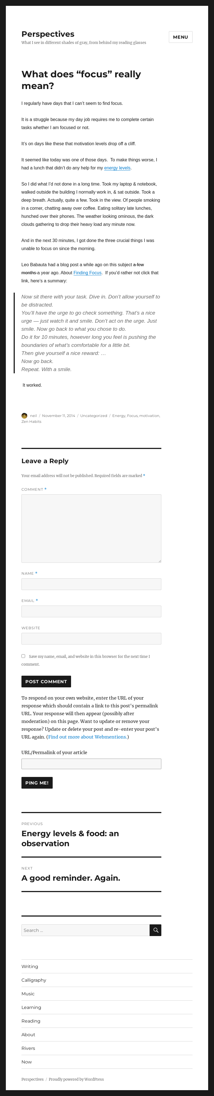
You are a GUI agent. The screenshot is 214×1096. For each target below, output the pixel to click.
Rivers (28, 1048)
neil (33, 415)
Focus (132, 415)
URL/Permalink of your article (54, 752)
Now (26, 1062)
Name (29, 573)
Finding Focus (88, 272)
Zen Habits (31, 421)
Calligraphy (33, 980)
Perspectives (47, 34)
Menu (180, 37)
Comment (34, 489)
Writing (29, 966)
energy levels (117, 168)
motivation (149, 415)
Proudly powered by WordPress (76, 1079)
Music (28, 993)
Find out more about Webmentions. (87, 737)
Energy (118, 415)
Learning (31, 1007)
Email (29, 600)
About (28, 1034)
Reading (30, 1021)
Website (30, 628)
